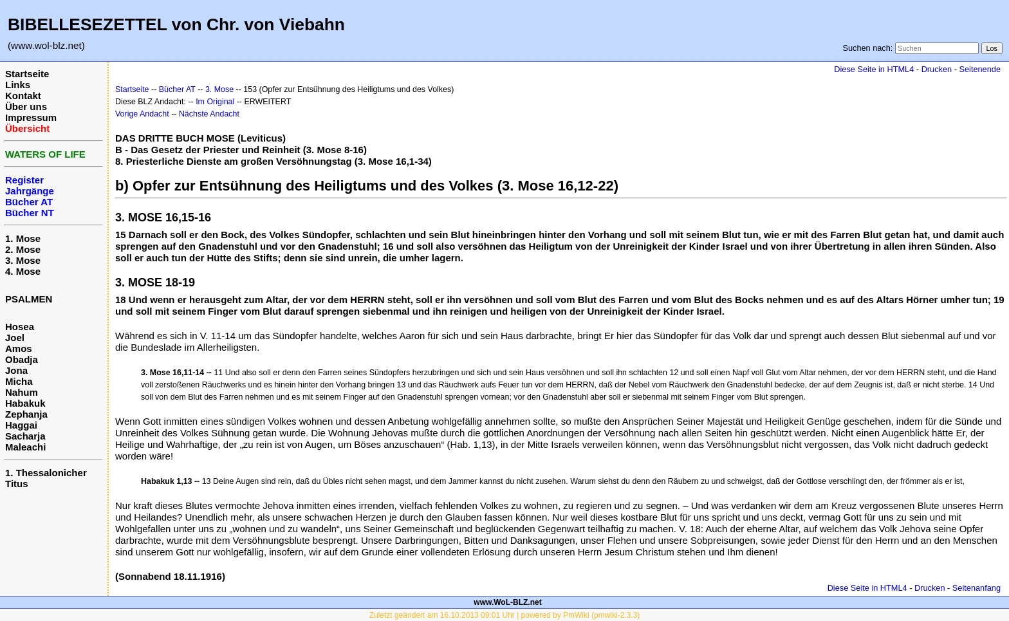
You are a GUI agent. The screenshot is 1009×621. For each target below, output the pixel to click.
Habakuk (25, 403)
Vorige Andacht (142, 113)
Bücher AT (177, 89)
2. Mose (23, 249)
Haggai (21, 425)
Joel (14, 337)
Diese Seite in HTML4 (874, 69)
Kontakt (23, 95)
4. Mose (23, 271)
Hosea (19, 326)
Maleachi (25, 446)
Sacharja (25, 436)
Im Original (215, 101)
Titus (16, 483)
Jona (16, 370)
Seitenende (980, 69)
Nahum (21, 392)
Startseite (27, 73)
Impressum (31, 117)
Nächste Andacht (209, 113)
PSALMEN (28, 298)
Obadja (21, 359)
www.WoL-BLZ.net (507, 602)
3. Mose (23, 260)
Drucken (936, 69)
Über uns (26, 106)
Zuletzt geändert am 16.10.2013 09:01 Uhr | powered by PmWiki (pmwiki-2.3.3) (504, 615)
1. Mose (23, 238)
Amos (18, 348)
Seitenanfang (976, 588)
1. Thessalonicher (46, 472)
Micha (19, 381)
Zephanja (26, 414)
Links (17, 84)
